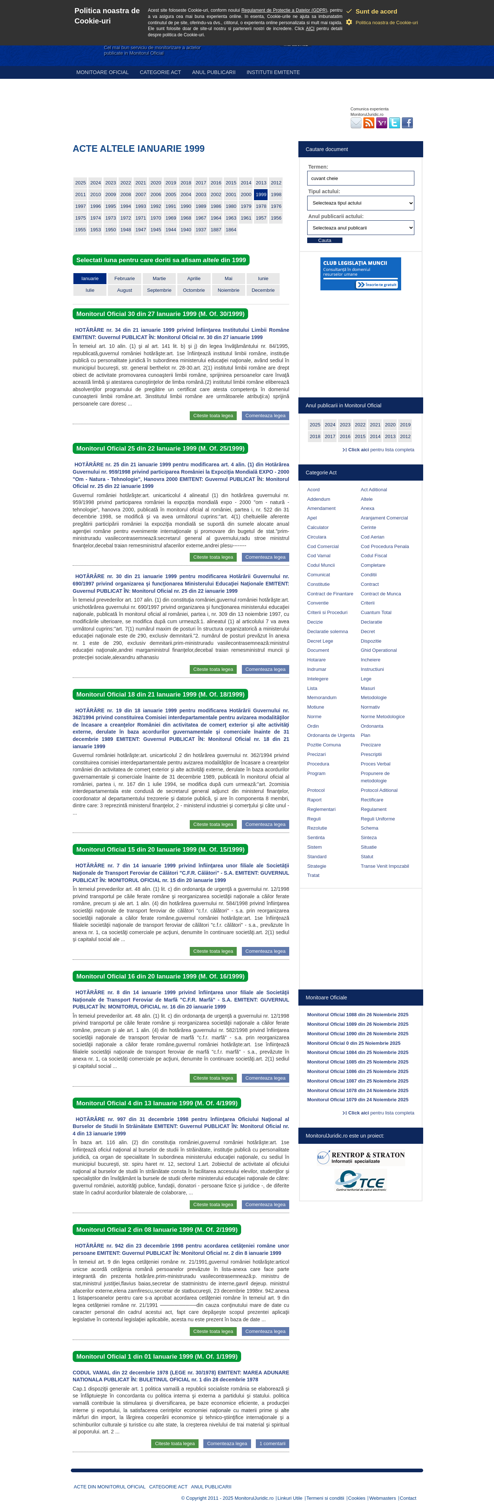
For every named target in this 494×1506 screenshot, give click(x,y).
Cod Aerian (372, 537)
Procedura (318, 764)
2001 (231, 194)
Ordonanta (372, 726)
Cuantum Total (376, 612)
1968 (186, 218)
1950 (110, 229)
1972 (125, 218)
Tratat (313, 875)
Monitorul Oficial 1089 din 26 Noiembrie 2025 (357, 1024)
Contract (370, 584)
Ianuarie (90, 278)
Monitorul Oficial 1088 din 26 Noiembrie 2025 (357, 1014)
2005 (171, 194)
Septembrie (159, 290)
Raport (314, 799)
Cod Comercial (323, 546)
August (124, 290)
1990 (186, 206)
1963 (231, 218)
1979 (246, 206)
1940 (186, 229)
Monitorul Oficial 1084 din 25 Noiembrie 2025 (357, 1052)
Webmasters (382, 1498)
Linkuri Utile (289, 1498)
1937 (201, 229)
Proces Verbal (376, 764)
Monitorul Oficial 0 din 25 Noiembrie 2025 (353, 1043)
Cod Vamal (318, 555)
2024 (95, 183)
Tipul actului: (324, 191)
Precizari (316, 754)
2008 (125, 194)
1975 (80, 218)
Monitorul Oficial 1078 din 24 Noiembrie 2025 (357, 1090)
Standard (317, 856)
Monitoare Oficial (102, 72)
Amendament (321, 508)
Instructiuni (372, 669)
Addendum (318, 499)
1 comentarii (272, 1443)
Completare (373, 565)
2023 (110, 183)
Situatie (369, 847)
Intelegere (317, 679)
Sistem (314, 847)
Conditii (369, 574)
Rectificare (372, 799)
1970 (155, 218)
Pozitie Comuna (324, 745)
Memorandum (322, 697)
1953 (95, 229)
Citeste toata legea (213, 415)
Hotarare (316, 659)
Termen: (318, 167)
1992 (155, 206)
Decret (368, 631)
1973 (110, 218)
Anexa (367, 508)
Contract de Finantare (330, 593)
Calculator (318, 527)
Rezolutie (317, 828)
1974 (95, 218)
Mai (228, 278)
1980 (231, 206)
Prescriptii (371, 754)
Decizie (315, 622)
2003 (201, 194)
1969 (171, 218)
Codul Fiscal (374, 555)
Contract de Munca (381, 593)
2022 (125, 183)
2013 (261, 183)
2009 (110, 194)
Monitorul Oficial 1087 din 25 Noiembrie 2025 (357, 1081)
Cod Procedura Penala (385, 546)
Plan (365, 735)
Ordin (313, 726)
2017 (201, 183)
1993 (140, 206)
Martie (159, 278)
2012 (276, 183)
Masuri (368, 688)
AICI (310, 28)
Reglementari (321, 809)
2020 (155, 183)
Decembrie (263, 290)
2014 (246, 183)
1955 (80, 229)
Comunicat (318, 574)
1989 (201, 206)
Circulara (316, 537)
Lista (312, 688)
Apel (312, 518)
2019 (171, 183)
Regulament (373, 809)
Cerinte (368, 527)
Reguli (314, 819)
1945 (155, 229)
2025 (80, 183)
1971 (140, 218)
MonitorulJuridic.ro (254, 1498)
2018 (186, 183)
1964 (216, 218)
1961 (246, 218)
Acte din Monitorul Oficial (110, 1487)
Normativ (370, 707)
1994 (125, 206)
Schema (369, 828)
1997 (80, 206)
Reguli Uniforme (378, 819)
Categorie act (160, 72)
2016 (216, 183)
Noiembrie (228, 290)
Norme (314, 716)
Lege (366, 679)
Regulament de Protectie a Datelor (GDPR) (284, 10)
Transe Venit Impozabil (385, 866)
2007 (140, 194)
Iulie (90, 290)
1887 (216, 229)
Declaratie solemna (327, 631)
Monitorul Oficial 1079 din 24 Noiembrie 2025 (357, 1099)
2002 (216, 194)
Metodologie (374, 697)
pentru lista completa (381, 449)
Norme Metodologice (383, 716)
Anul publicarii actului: (336, 216)
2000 (246, 194)
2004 (186, 194)
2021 (140, 183)
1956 (276, 218)
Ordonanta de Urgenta (331, 735)
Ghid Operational (379, 650)
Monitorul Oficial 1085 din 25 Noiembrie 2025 (357, 1062)
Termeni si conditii (325, 1498)
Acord (313, 489)
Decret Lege (320, 641)
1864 (231, 229)
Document (318, 650)
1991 (171, 206)
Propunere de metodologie (375, 777)
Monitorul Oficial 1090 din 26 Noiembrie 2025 (357, 1033)
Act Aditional (374, 489)
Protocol (316, 790)
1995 (110, 206)
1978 (261, 206)
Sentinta (316, 837)
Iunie (263, 278)
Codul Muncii (321, 565)
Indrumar (316, 669)
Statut (367, 856)
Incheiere (370, 659)
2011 (80, 194)
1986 (216, 206)
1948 (125, 229)
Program (316, 773)
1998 (276, 194)
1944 (171, 229)
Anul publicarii (214, 72)
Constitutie (318, 584)
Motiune (315, 707)
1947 (140, 229)
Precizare (371, 745)
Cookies (357, 1498)
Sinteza (369, 837)
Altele (367, 499)
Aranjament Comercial (384, 518)
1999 (261, 194)
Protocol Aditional (379, 790)
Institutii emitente (273, 72)
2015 (231, 183)
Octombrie (194, 290)
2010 (95, 194)
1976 (276, 206)
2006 (155, 194)
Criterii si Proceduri (327, 612)
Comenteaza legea (266, 415)
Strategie (316, 866)
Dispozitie (371, 641)
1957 (261, 218)
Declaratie (371, 622)
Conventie (318, 603)
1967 (201, 218)
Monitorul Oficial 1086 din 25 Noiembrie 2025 (357, 1071)
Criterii (368, 603)
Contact (408, 1498)
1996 (95, 206)
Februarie (125, 278)
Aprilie (193, 278)
